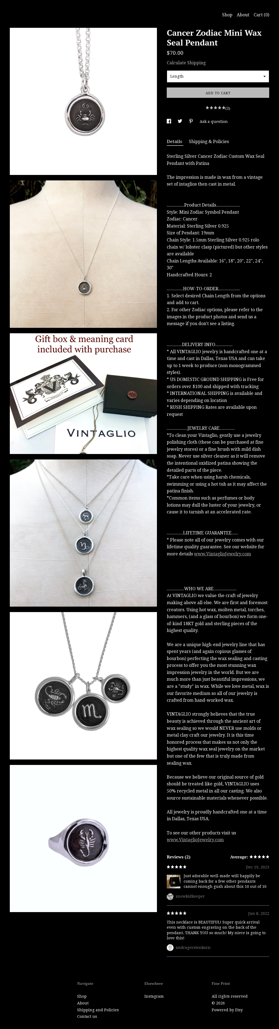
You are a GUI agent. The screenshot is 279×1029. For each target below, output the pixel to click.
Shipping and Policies (98, 1010)
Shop (227, 14)
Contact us (87, 1016)
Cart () (261, 14)
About (243, 14)
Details (175, 141)
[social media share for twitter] (180, 121)
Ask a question (214, 121)
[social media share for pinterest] (191, 121)
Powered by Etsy (227, 1010)
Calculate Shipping (186, 62)
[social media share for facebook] (169, 121)
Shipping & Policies (209, 141)
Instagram (154, 996)
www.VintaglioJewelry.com (222, 553)
